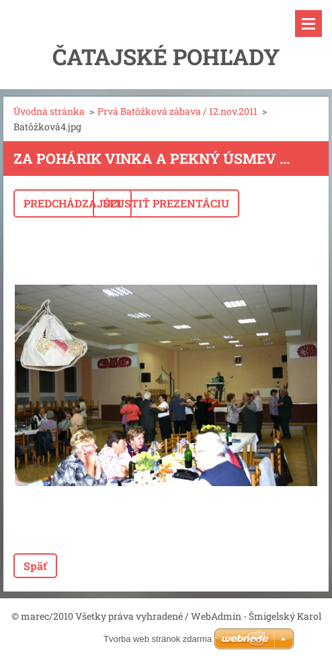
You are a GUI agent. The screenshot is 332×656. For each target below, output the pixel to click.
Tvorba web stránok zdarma (157, 639)
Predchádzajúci (73, 203)
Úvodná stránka (49, 111)
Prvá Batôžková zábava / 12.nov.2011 (177, 111)
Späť (35, 566)
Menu (308, 23)
